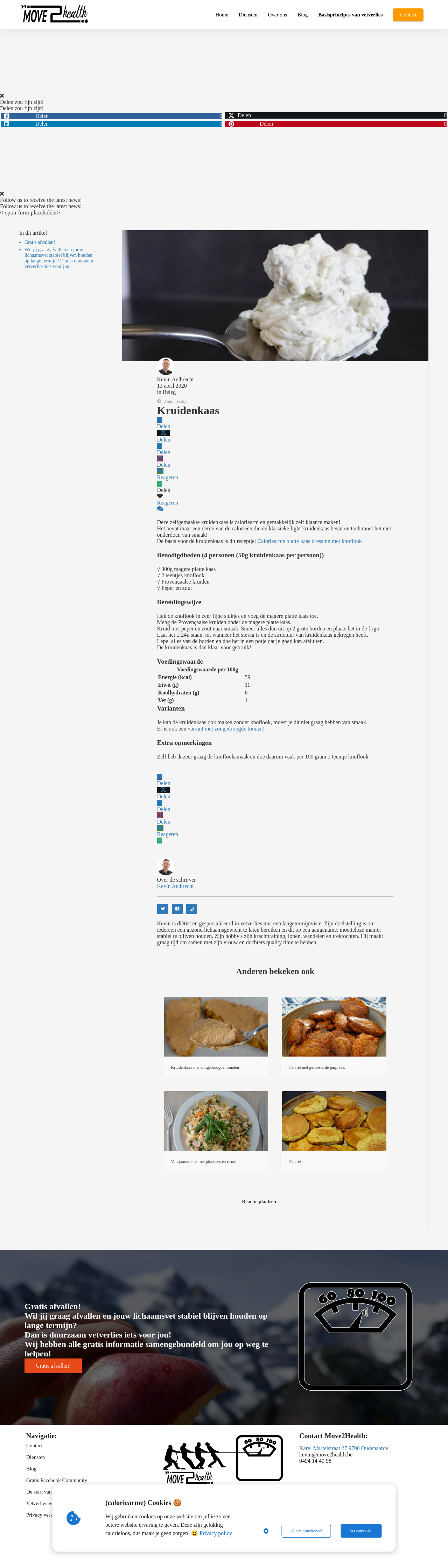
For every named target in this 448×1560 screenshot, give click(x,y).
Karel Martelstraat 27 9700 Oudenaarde (343, 1448)
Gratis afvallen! (39, 242)
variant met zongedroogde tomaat (225, 729)
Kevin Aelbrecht (175, 379)
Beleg (169, 392)
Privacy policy (216, 1533)
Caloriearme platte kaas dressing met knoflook (310, 541)
